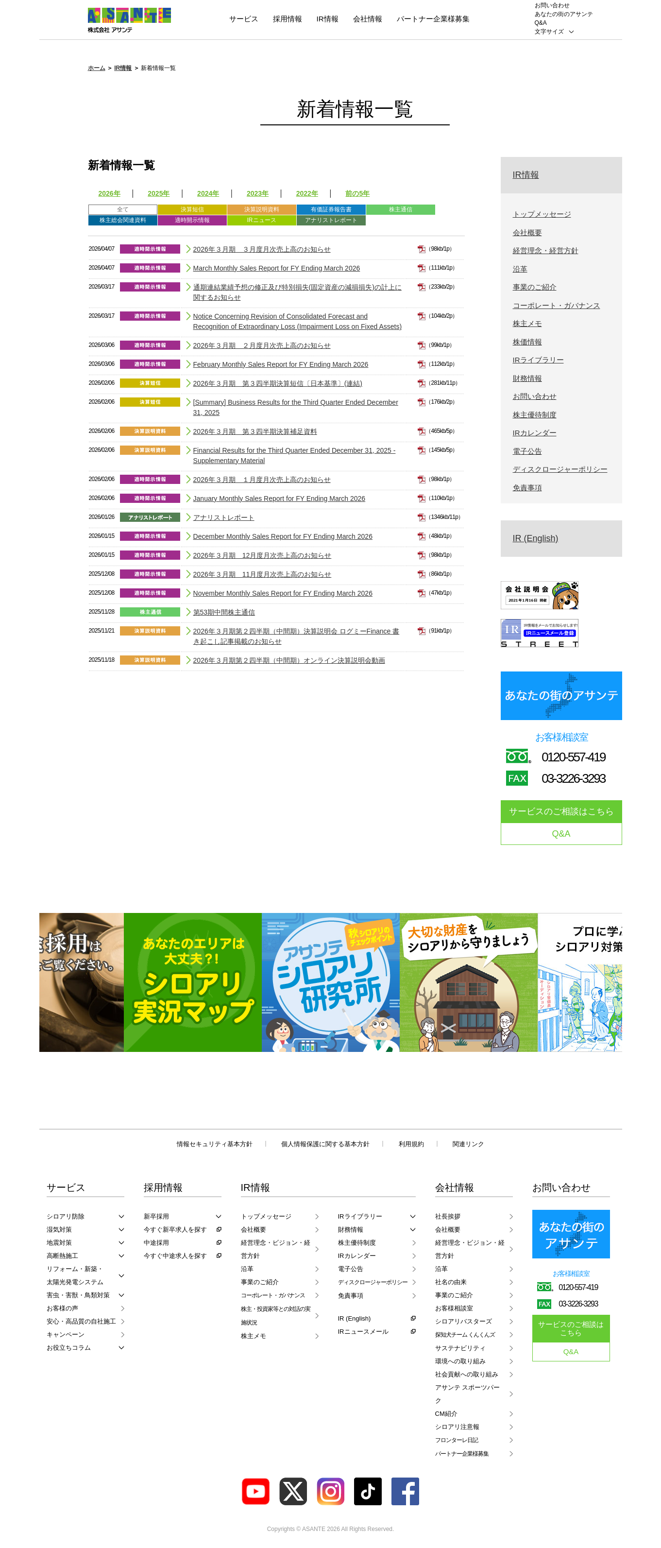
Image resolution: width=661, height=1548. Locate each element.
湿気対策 (59, 1229)
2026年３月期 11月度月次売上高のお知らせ (262, 574)
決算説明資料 (261, 209)
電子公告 (527, 451)
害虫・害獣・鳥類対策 (78, 1295)
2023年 (258, 193)
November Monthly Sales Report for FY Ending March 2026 (283, 593)
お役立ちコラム (69, 1347)
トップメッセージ (542, 214)
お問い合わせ (552, 5)
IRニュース (261, 220)
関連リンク (468, 1144)
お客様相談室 (454, 1308)
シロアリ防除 (66, 1216)
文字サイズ (549, 31)
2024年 (208, 193)
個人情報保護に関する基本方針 (325, 1144)
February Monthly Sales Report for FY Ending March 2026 (281, 364)
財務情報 (527, 378)
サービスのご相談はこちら (561, 811)
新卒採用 (156, 1216)
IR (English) (536, 538)
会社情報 (367, 19)
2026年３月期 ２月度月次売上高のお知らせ (262, 345)
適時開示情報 (192, 220)
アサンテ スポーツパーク (467, 1394)
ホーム (96, 68)
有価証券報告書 (331, 209)
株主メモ (527, 323)
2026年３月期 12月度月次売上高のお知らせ (262, 555)
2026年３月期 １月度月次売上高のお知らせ (262, 479)
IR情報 (328, 19)
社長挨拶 (447, 1216)
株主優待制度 (535, 415)
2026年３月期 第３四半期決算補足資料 (255, 431)
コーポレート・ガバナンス (556, 305)
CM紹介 (446, 1413)
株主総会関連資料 (123, 220)
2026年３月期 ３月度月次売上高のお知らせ (262, 249)
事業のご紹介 (535, 287)
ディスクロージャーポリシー (560, 469)
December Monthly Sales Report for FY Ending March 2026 (283, 536)
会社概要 (527, 232)
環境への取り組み (460, 1361)
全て (123, 209)
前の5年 (357, 193)
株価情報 (527, 342)
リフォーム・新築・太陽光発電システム (75, 1275)
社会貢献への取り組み (466, 1374)
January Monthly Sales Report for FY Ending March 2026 (279, 498)
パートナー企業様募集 (433, 19)
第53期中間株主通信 (224, 612)
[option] (193, 982)
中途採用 (156, 1242)
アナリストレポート (331, 220)
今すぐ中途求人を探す (175, 1255)
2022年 (307, 193)
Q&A (541, 22)
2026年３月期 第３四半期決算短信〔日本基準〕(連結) (277, 383)
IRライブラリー (538, 360)
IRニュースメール (363, 1331)
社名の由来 (451, 1282)
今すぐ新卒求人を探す (175, 1229)
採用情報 (287, 19)
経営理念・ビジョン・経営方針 (275, 1249)
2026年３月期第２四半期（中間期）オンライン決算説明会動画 (289, 660)
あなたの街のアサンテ (564, 14)
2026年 (109, 193)
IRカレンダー (535, 433)
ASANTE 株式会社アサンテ (129, 20)
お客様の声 (62, 1308)
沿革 (520, 269)
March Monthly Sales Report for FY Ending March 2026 (276, 268)
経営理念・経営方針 (545, 250)
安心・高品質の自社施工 (81, 1321)
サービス (243, 19)
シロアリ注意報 (457, 1426)
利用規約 (411, 1144)
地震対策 (59, 1242)
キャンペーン (66, 1334)
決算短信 (192, 209)
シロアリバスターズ (463, 1321)
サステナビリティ (460, 1348)
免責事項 (527, 487)
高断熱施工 (62, 1255)
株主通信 (400, 209)
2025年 (158, 193)
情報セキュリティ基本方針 (215, 1144)
